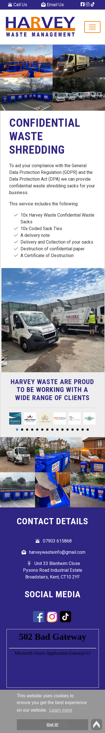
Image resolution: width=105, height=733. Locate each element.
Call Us (17, 4)
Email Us (52, 4)
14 (82, 429)
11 (67, 429)
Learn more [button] (60, 710)
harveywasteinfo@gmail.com (57, 552)
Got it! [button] (52, 724)
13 (77, 429)
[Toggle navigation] (92, 27)
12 (72, 429)
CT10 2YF (70, 577)
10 (62, 429)
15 (88, 429)
